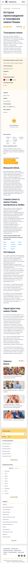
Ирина (5, 486)
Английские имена (6, 443)
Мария (4, 242)
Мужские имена (6, 512)
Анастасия (5, 471)
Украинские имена (6, 456)
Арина (4, 491)
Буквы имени (6, 519)
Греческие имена (6, 453)
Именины (5, 552)
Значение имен (6, 8)
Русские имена (5, 446)
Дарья (5, 481)
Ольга (4, 246)
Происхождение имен (8, 507)
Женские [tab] (11, 468)
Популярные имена (16, 8)
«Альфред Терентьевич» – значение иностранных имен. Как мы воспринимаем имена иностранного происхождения (12, 406)
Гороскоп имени (6, 536)
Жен (5, 436)
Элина (19, 242)
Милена (20, 244)
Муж (9, 436)
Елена (4, 478)
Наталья (13, 248)
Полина (5, 493)
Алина (4, 483)
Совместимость (9, 160)
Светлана (13, 246)
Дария (4, 244)
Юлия (4, 248)
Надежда (13, 244)
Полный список (14, 459)
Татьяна (12, 242)
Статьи (4, 554)
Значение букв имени (10, 162)
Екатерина (6, 488)
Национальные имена (8, 550)
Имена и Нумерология (8, 524)
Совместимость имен (8, 531)
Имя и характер (6, 529)
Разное (4, 527)
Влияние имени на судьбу (9, 517)
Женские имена (6, 509)
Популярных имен (14, 127)
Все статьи (21, 360)
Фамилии (5, 504)
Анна (4, 473)
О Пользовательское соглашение (18, 561)
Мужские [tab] (17, 468)
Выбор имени (6, 514)
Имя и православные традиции (10, 522)
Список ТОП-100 (14, 497)
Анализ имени (21, 552)
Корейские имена (6, 448)
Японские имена (6, 451)
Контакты (8, 561)
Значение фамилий (12, 552)
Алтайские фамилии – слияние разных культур (13, 419)
